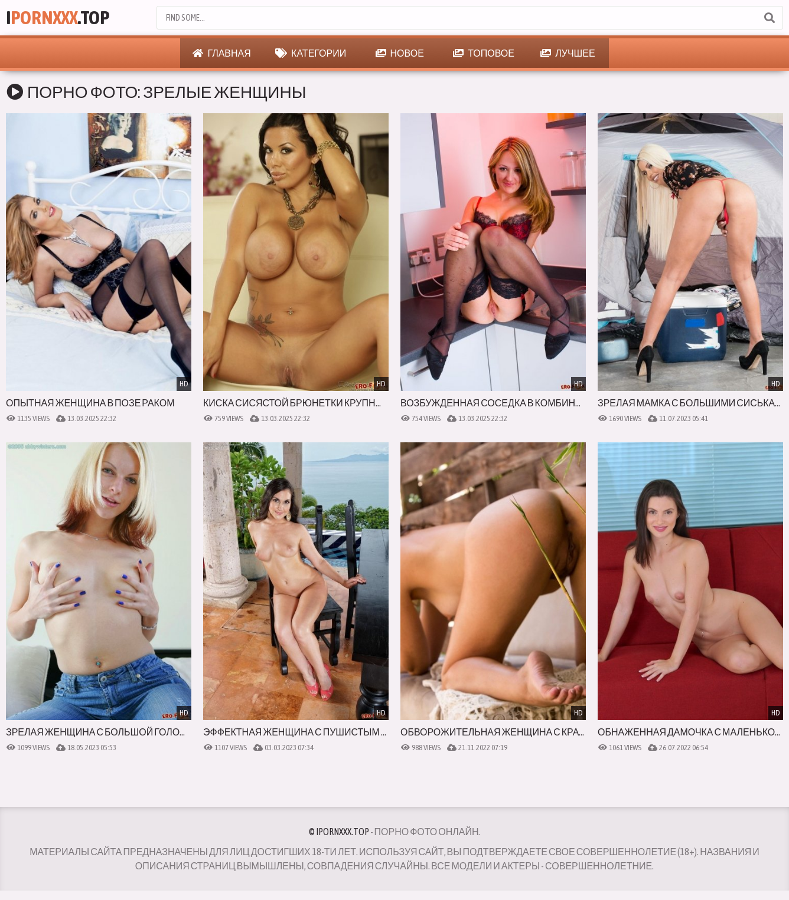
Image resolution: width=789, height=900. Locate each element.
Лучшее (567, 53)
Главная (221, 53)
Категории (310, 53)
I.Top (57, 17)
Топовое (483, 53)
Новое (400, 53)
